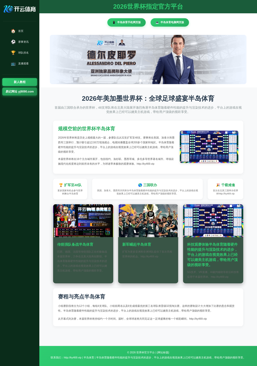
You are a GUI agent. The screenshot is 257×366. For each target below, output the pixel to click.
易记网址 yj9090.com (20, 91)
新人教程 (20, 82)
